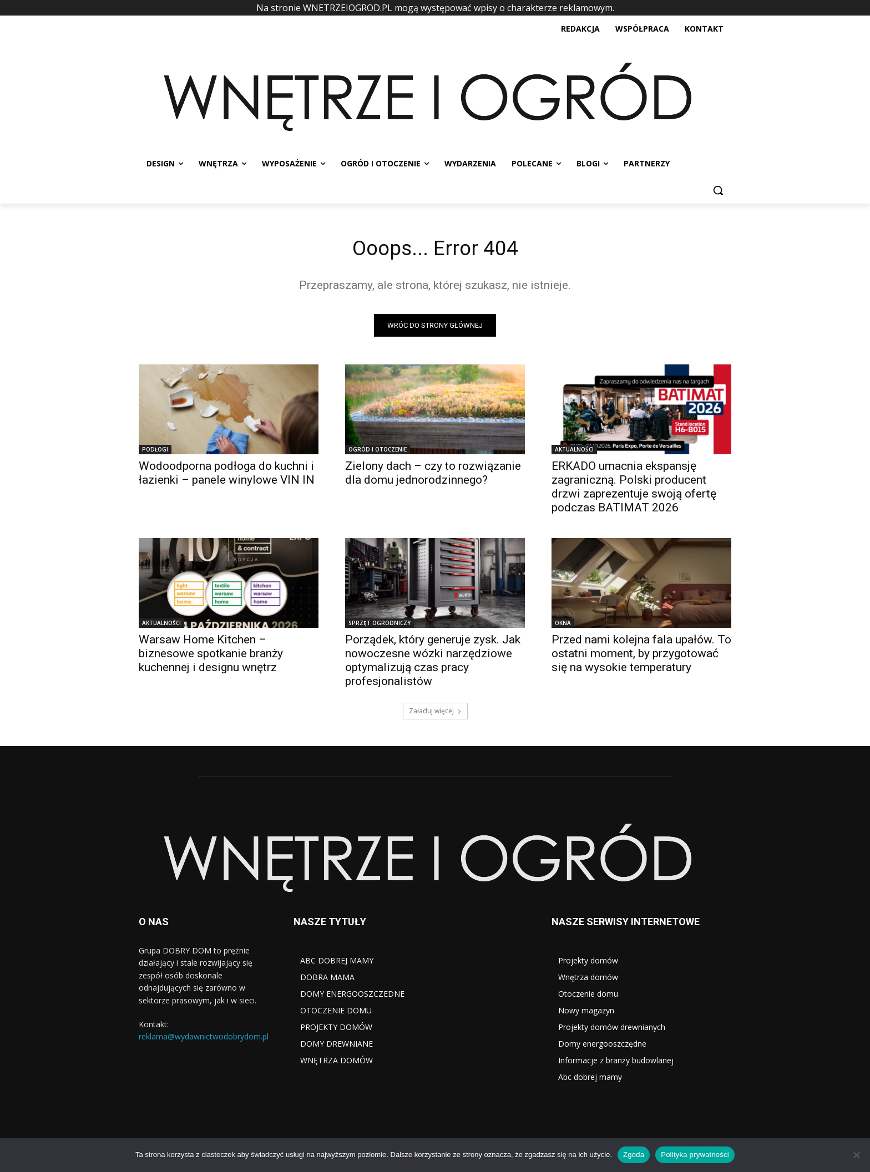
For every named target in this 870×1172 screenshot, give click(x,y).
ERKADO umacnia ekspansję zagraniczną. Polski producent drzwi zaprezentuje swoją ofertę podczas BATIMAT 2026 (634, 488)
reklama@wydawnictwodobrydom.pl (204, 1039)
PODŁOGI (155, 451)
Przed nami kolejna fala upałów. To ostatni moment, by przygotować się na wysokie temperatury (641, 655)
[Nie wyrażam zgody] (856, 1154)
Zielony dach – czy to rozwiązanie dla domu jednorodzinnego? (433, 475)
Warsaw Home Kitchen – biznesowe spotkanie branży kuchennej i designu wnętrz (211, 655)
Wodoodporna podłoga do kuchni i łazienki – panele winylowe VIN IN (227, 475)
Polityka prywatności (695, 1154)
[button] (718, 190)
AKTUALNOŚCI (574, 451)
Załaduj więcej (435, 713)
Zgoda (633, 1154)
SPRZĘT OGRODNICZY (379, 625)
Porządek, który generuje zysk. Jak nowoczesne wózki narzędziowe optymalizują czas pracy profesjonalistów (432, 662)
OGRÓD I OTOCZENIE (377, 451)
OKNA (563, 625)
